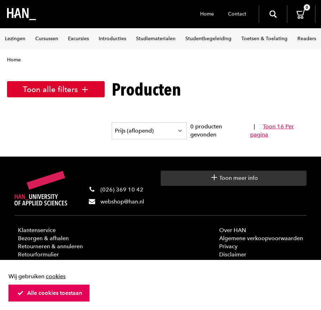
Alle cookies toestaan (49, 293)
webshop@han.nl (122, 201)
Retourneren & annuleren (50, 246)
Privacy (228, 246)
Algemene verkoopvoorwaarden (261, 238)
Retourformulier (38, 254)
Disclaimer (232, 254)
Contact (237, 14)
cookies (56, 276)
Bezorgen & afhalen (43, 238)
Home (207, 14)
